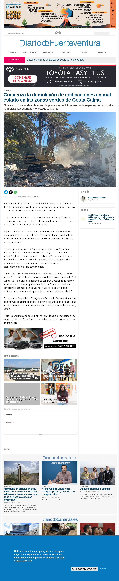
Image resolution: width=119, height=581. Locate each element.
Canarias (66, 52)
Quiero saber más (23, 560)
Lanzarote (48, 52)
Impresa (102, 52)
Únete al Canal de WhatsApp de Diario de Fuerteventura (55, 59)
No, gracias (103, 568)
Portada (12, 52)
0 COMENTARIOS (24, 196)
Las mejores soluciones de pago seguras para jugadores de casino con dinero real (22, 399)
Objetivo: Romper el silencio (95, 488)
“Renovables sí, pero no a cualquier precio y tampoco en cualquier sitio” (58, 491)
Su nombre (8, 415)
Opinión (84, 52)
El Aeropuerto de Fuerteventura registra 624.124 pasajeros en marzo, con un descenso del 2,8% (22, 375)
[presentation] (21, 441)
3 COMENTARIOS (55, 497)
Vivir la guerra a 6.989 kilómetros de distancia (54, 400)
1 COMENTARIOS (18, 502)
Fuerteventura (30, 52)
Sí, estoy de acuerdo (84, 568)
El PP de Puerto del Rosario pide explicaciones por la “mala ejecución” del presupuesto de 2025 (58, 374)
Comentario (8, 423)
